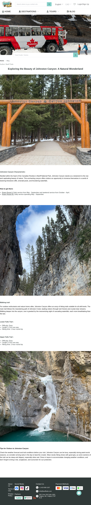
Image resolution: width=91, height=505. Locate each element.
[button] (59, 4)
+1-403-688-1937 (44, 487)
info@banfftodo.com (45, 491)
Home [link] (2, 60)
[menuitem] (6, 12)
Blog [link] (8, 60)
